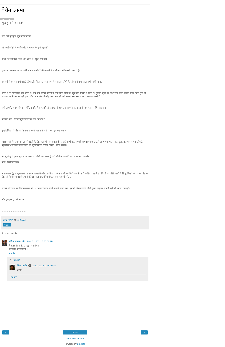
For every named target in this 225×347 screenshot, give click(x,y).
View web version (75, 338)
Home (75, 332)
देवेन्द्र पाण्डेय (22, 265)
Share (6, 225)
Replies (16, 260)
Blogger (81, 344)
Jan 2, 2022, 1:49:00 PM (44, 265)
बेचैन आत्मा (13, 10)
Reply (12, 253)
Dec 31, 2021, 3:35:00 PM (40, 241)
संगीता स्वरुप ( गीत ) (17, 241)
